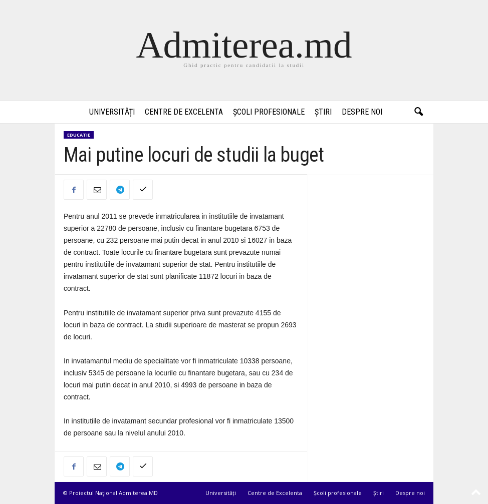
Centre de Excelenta (184, 112)
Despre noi (362, 112)
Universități (112, 112)
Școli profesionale (269, 112)
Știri (323, 112)
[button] (418, 112)
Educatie (78, 135)
